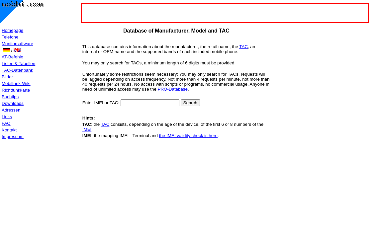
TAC (243, 46)
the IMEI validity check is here (188, 135)
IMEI (86, 129)
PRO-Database (173, 89)
